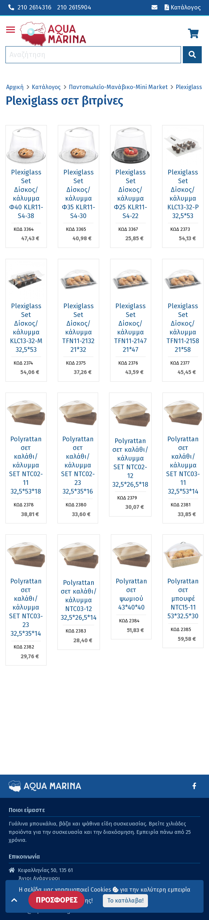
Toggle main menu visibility (11, 28)
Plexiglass (189, 87)
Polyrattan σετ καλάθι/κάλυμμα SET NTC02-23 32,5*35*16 (78, 465)
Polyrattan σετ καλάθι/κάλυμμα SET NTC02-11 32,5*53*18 (26, 465)
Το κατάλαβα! (125, 900)
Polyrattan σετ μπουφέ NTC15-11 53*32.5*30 (183, 598)
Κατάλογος (46, 87)
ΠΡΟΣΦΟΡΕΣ (56, 900)
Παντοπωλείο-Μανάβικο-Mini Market (118, 87)
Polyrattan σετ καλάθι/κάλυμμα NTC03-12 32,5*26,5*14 (79, 600)
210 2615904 (74, 7)
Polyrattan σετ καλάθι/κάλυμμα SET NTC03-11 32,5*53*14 (183, 465)
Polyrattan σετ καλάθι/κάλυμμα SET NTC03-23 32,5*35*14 (26, 607)
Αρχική (15, 87)
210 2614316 (29, 7)
